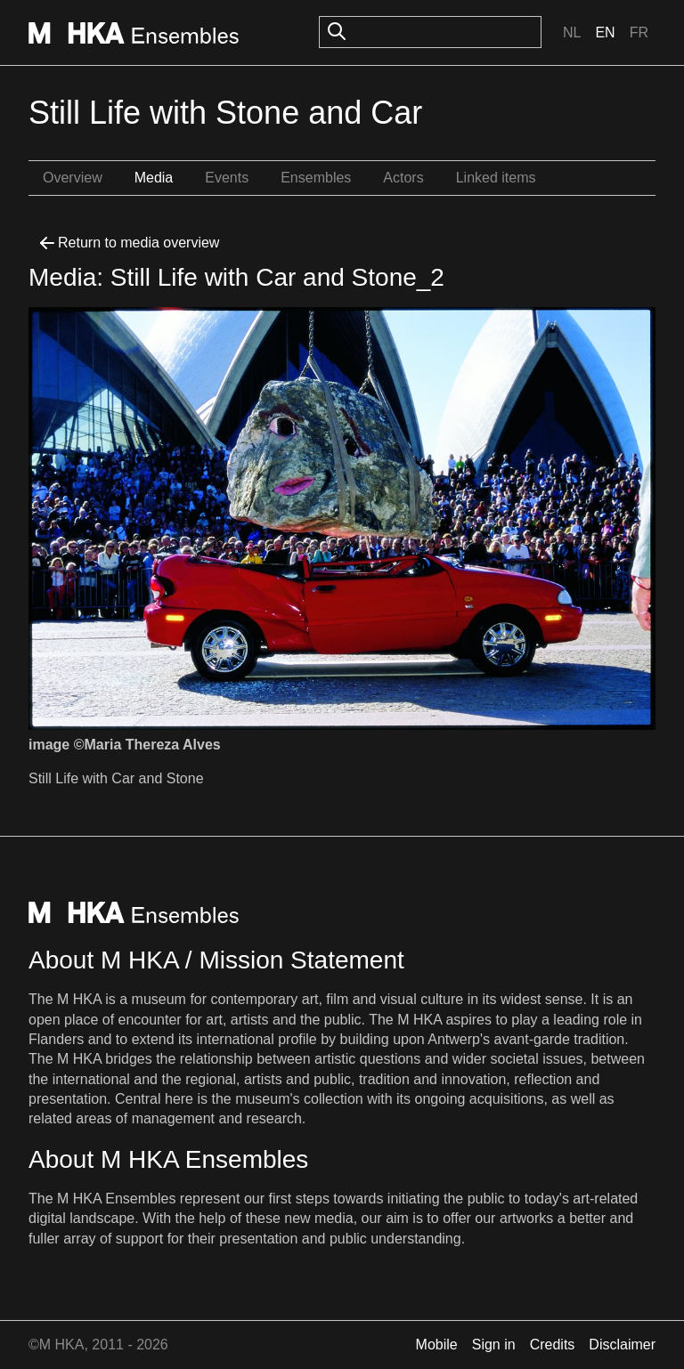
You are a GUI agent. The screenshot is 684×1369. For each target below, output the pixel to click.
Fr (639, 32)
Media (154, 177)
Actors (403, 177)
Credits (552, 1344)
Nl (572, 32)
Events (226, 177)
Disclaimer (622, 1344)
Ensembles (316, 177)
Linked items (496, 177)
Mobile (437, 1344)
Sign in (494, 1344)
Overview (72, 177)
